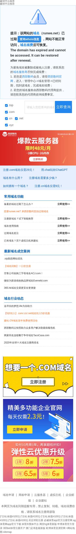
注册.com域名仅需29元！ (19, 169)
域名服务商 (20, 71)
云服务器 (40, 494)
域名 (36, 33)
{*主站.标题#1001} (10, 516)
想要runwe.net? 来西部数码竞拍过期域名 (26, 211)
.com (10, 111)
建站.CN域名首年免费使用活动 (20, 320)
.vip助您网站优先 (13, 258)
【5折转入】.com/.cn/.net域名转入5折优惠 (27, 313)
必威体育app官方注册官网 (58, 520)
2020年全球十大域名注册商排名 (21, 342)
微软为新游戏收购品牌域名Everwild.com (26, 280)
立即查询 (63, 107)
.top (9, 105)
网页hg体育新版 (48, 524)
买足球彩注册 (36, 520)
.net (19, 118)
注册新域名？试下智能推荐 (37, 219)
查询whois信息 (29, 39)
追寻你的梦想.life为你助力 (18, 306)
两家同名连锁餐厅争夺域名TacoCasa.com (26, 335)
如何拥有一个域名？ (16, 186)
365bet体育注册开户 (14, 528)
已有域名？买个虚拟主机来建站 (37, 241)
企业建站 (41, 500)
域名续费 (26, 45)
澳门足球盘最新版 (35, 528)
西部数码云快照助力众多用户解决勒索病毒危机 (29, 327)
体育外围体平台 (30, 524)
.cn (8, 118)
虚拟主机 (55, 494)
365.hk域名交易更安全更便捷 (20, 287)
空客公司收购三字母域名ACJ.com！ (23, 273)
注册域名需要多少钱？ (43, 177)
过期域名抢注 (37, 233)
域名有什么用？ (13, 177)
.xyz (9, 125)
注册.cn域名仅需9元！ (49, 186)
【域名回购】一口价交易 (17, 266)
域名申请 (8, 494)
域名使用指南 (37, 226)
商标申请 (24, 494)
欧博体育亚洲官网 (55, 528)
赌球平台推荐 (7, 3)
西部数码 (27, 76)
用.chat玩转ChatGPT (54, 169)
